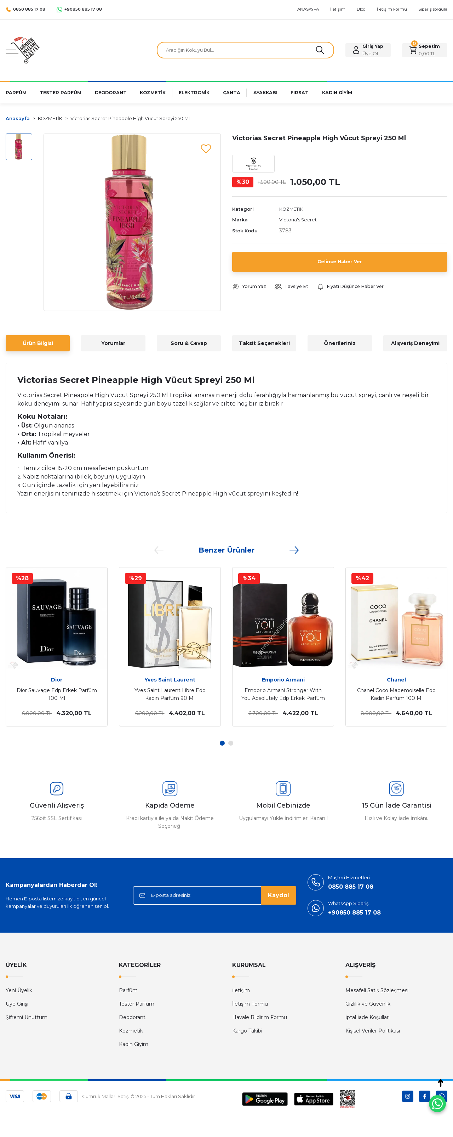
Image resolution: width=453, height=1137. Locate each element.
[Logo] (23, 49)
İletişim (241, 990)
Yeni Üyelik (19, 990)
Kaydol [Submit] (278, 895)
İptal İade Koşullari (367, 1017)
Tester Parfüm (136, 1004)
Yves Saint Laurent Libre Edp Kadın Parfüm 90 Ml (170, 694)
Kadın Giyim (133, 1044)
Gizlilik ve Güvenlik (367, 1004)
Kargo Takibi (247, 1031)
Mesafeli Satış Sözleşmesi (376, 990)
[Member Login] (368, 50)
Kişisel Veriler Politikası (372, 1031)
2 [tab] (230, 743)
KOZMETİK (292, 211)
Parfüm (128, 990)
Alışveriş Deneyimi (415, 343)
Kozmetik (131, 1031)
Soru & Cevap (189, 343)
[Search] (245, 50)
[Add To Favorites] (206, 148)
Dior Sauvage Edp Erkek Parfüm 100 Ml (57, 694)
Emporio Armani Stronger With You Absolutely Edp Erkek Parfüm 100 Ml (283, 694)
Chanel (396, 680)
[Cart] (424, 50)
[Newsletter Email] (214, 895)
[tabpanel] (56, 646)
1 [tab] (222, 743)
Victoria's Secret (299, 221)
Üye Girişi (17, 1004)
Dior (56, 680)
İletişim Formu (250, 1004)
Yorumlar (113, 343)
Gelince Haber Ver (339, 263)
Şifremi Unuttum (26, 1017)
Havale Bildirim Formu (259, 1017)
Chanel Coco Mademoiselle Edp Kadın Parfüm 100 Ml (396, 694)
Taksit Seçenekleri (264, 343)
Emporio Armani (283, 680)
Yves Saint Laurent (169, 680)
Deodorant (132, 1017)
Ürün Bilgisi (38, 343)
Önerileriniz (340, 343)
